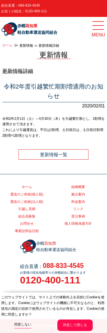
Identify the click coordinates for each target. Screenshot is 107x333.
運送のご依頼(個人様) (26, 194)
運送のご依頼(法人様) (26, 202)
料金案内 (78, 202)
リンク (78, 209)
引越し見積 (26, 209)
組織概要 (78, 187)
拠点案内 (78, 194)
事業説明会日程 (27, 231)
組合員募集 (26, 216)
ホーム (7, 45)
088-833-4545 (29, 5)
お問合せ (27, 224)
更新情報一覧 (53, 154)
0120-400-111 (36, 11)
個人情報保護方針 (78, 224)
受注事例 (78, 216)
